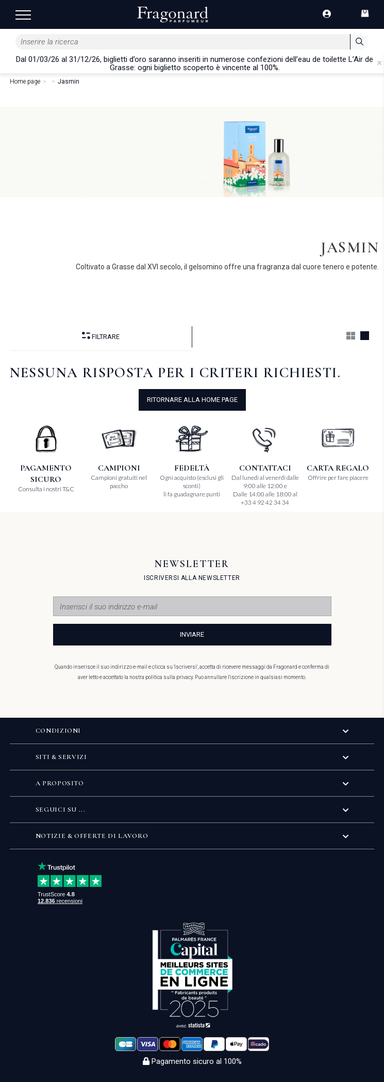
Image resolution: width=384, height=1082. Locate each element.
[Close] (379, 63)
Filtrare (101, 336)
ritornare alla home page (192, 399)
